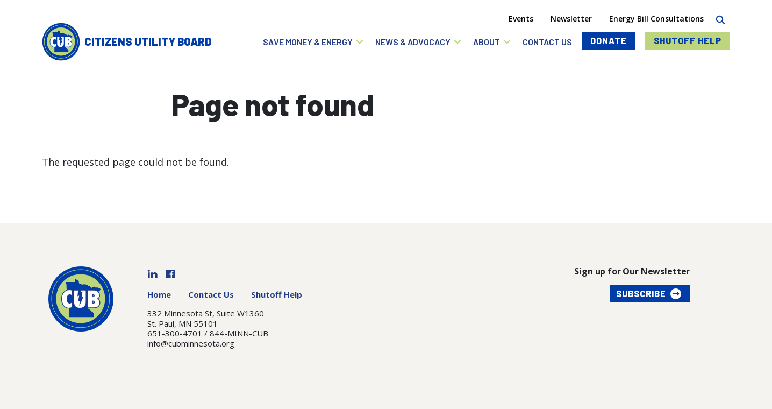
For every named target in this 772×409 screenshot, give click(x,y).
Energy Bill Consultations (656, 18)
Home (159, 294)
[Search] (720, 18)
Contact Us (211, 294)
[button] (314, 41)
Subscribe (641, 293)
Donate (608, 41)
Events (521, 18)
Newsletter (571, 18)
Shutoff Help (687, 41)
